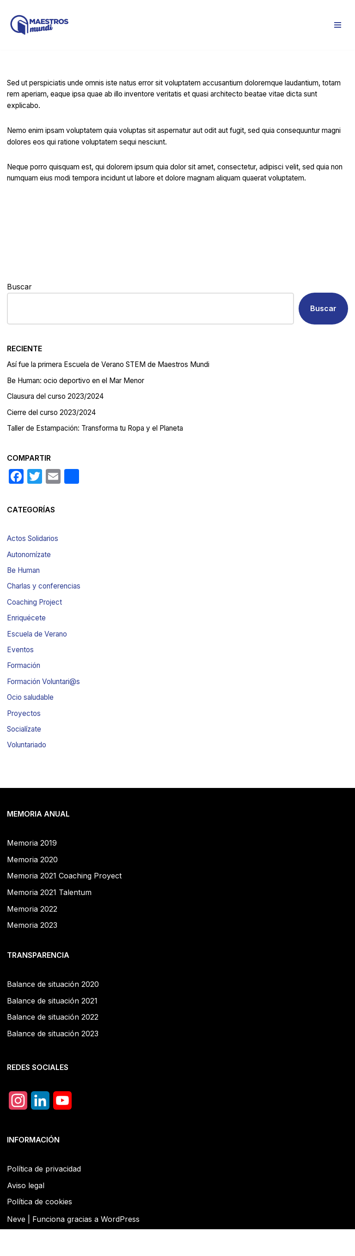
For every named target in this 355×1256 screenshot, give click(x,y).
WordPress (120, 1245)
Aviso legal (25, 1212)
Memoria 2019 (32, 870)
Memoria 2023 (32, 951)
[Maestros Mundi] (39, 24)
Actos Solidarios (35, 558)
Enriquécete (28, 639)
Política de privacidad (44, 1196)
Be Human (25, 590)
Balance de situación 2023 (52, 1060)
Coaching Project (37, 623)
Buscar (19, 302)
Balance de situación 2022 (52, 1044)
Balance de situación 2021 (52, 1027)
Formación (25, 689)
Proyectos (25, 738)
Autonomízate (31, 574)
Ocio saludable (32, 722)
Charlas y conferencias (47, 607)
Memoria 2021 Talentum (49, 919)
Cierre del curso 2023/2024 (55, 430)
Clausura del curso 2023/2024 (60, 414)
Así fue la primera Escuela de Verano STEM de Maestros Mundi (119, 381)
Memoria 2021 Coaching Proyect (64, 902)
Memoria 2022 (32, 935)
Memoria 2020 (32, 886)
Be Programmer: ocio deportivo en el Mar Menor (84, 397)
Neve (16, 1245)
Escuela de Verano (40, 656)
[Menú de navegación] (337, 25)
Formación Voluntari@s (48, 705)
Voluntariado (29, 771)
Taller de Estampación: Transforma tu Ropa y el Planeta (105, 446)
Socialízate (26, 755)
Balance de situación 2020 (53, 1011)
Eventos (21, 673)
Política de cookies (39, 1228)
